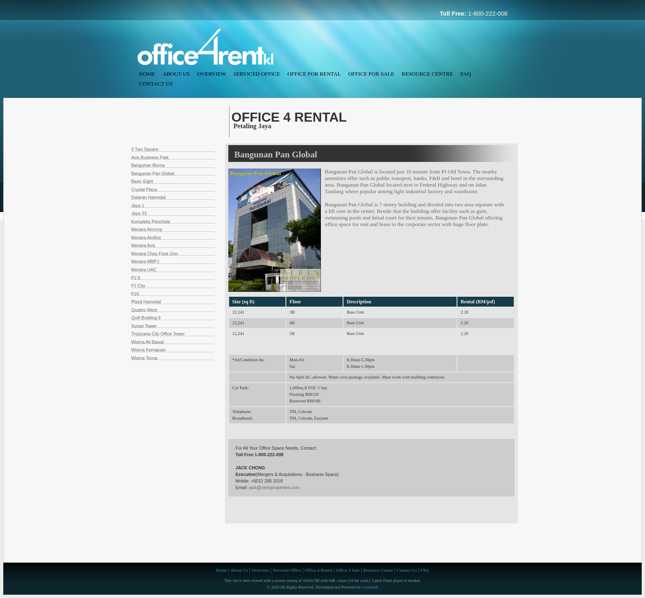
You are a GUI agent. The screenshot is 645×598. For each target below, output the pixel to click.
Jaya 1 (137, 205)
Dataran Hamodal (148, 197)
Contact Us (156, 84)
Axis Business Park (150, 157)
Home (147, 74)
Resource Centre (427, 74)
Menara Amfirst (146, 237)
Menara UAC (144, 269)
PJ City (138, 285)
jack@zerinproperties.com (274, 487)
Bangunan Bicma (148, 165)
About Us (176, 74)
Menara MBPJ (145, 261)
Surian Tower (144, 325)
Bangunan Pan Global (152, 173)
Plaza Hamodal (146, 301)
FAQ (465, 74)
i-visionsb (370, 587)
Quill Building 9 (145, 317)
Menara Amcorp (146, 229)
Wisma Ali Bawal (147, 341)
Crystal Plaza (144, 189)
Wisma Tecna (144, 358)
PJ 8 (135, 277)
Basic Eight (142, 181)
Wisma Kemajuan (148, 349)
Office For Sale (371, 74)
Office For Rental (314, 74)
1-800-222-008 (488, 13)
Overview (211, 74)
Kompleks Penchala (150, 221)
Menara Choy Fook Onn (154, 253)
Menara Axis (143, 245)
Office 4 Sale (348, 570)
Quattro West (144, 309)
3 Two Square (144, 149)
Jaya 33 (138, 213)
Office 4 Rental (318, 570)
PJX (135, 293)
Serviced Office (256, 74)
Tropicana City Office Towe (157, 333)
